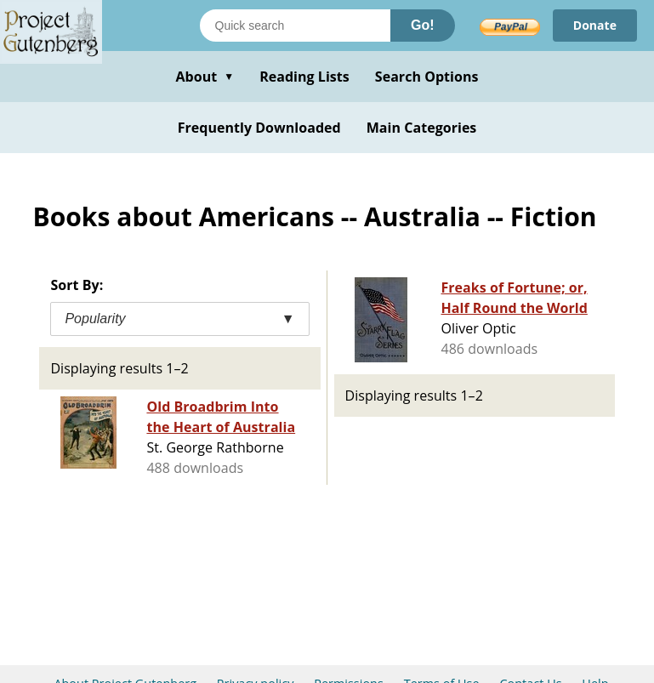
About (204, 76)
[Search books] (295, 25)
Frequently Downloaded (259, 127)
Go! (423, 25)
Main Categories (422, 127)
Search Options (427, 76)
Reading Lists (304, 76)
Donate (595, 25)
